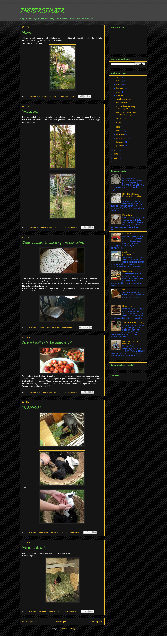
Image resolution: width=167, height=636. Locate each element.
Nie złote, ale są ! (33, 548)
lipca (118, 127)
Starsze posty (96, 622)
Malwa (26, 32)
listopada (120, 142)
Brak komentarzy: (68, 96)
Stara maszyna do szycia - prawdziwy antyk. (53, 243)
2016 (116, 154)
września (120, 134)
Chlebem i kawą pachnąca (129, 253)
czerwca (120, 96)
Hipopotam (127, 306)
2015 (116, 150)
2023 (116, 161)
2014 (116, 77)
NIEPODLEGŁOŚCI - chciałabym (131, 342)
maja (118, 92)
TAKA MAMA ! (31, 407)
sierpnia (120, 131)
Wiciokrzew (30, 111)
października (122, 138)
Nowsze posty (29, 622)
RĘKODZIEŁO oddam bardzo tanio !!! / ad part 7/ (132, 196)
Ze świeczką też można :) (133, 322)
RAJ (124, 290)
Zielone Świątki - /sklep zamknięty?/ (47, 343)
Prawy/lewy (127, 215)
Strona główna (62, 622)
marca (119, 84)
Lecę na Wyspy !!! (130, 234)
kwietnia (120, 88)
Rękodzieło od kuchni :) (132, 271)
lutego (119, 81)
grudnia (119, 146)
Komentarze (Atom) (67, 629)
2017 (116, 158)
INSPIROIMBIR (42, 11)
